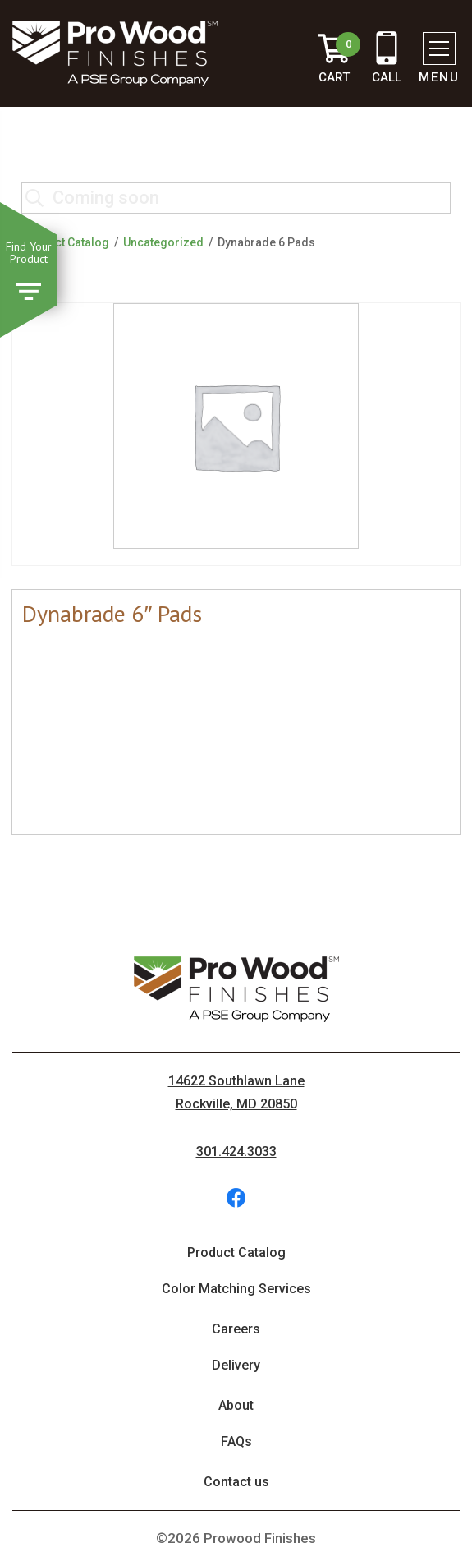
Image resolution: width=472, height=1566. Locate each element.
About (236, 1405)
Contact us (236, 1482)
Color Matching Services (236, 1289)
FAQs (236, 1441)
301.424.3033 (236, 1151)
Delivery (236, 1365)
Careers (236, 1329)
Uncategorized (163, 242)
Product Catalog (65, 242)
